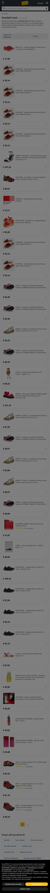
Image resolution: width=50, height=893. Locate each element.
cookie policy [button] (30, 873)
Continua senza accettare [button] (13, 887)
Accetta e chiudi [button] (36, 887)
